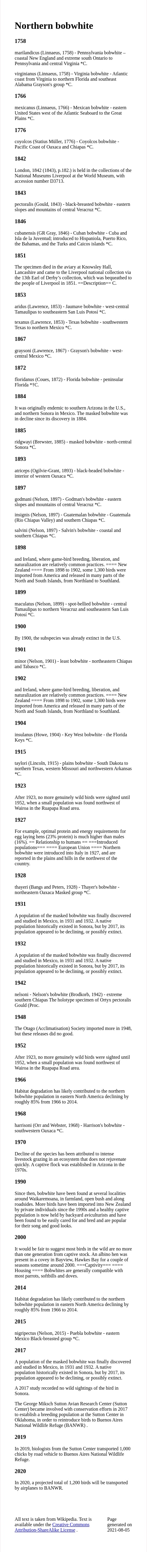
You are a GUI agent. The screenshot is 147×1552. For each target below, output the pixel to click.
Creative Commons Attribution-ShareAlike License (52, 1527)
